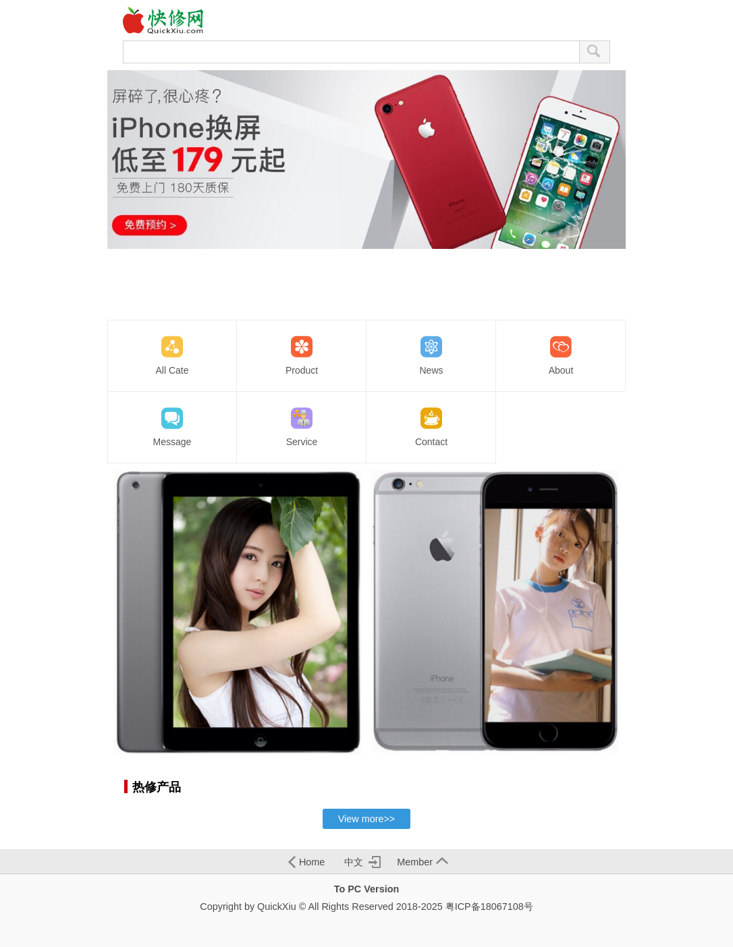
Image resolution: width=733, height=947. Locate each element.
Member (422, 862)
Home (306, 862)
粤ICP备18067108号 (489, 906)
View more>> (367, 818)
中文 (362, 862)
